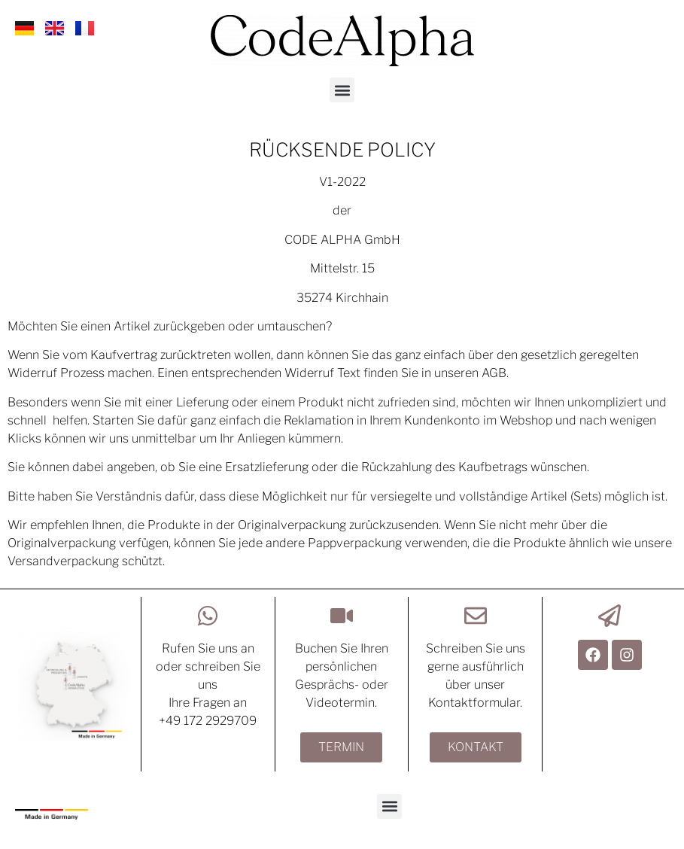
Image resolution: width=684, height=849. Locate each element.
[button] (342, 90)
